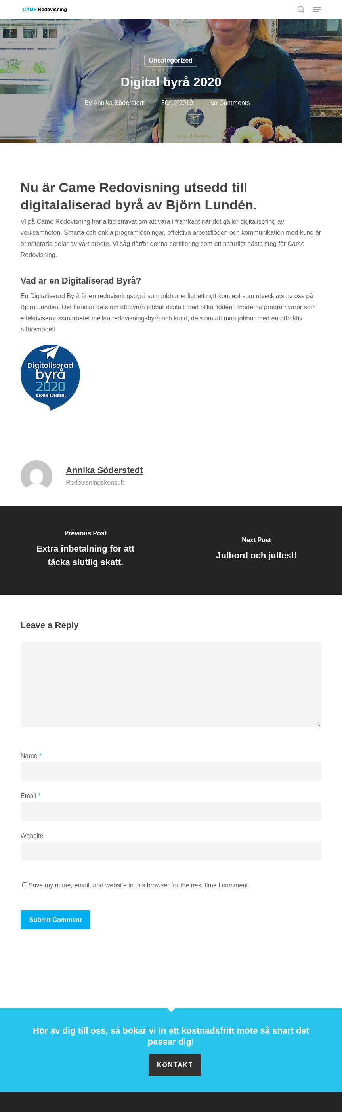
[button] (317, 9)
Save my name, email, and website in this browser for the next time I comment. (139, 885)
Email (31, 795)
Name (31, 755)
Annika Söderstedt (119, 102)
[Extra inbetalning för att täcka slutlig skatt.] (85, 550)
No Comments (229, 102)
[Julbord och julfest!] (256, 550)
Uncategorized (171, 60)
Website (32, 835)
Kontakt (175, 1065)
